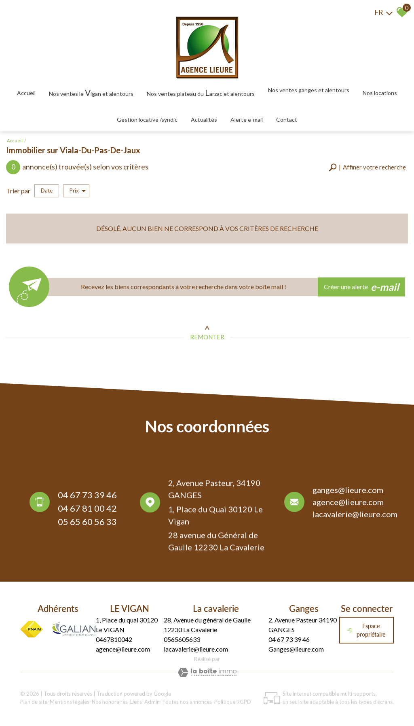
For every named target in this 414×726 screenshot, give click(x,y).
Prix (78, 190)
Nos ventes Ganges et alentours (308, 90)
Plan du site (33, 701)
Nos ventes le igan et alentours (91, 92)
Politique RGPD (232, 701)
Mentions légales (69, 701)
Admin (152, 701)
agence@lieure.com (348, 504)
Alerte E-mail (246, 119)
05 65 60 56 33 (87, 523)
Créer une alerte (361, 287)
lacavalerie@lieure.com (355, 516)
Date (47, 190)
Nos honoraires (110, 701)
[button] (367, 167)
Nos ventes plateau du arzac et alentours (201, 92)
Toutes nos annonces (187, 701)
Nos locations (380, 92)
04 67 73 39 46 (87, 496)
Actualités (204, 119)
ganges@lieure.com (348, 492)
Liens (136, 701)
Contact (286, 119)
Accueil (26, 92)
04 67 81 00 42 (87, 509)
